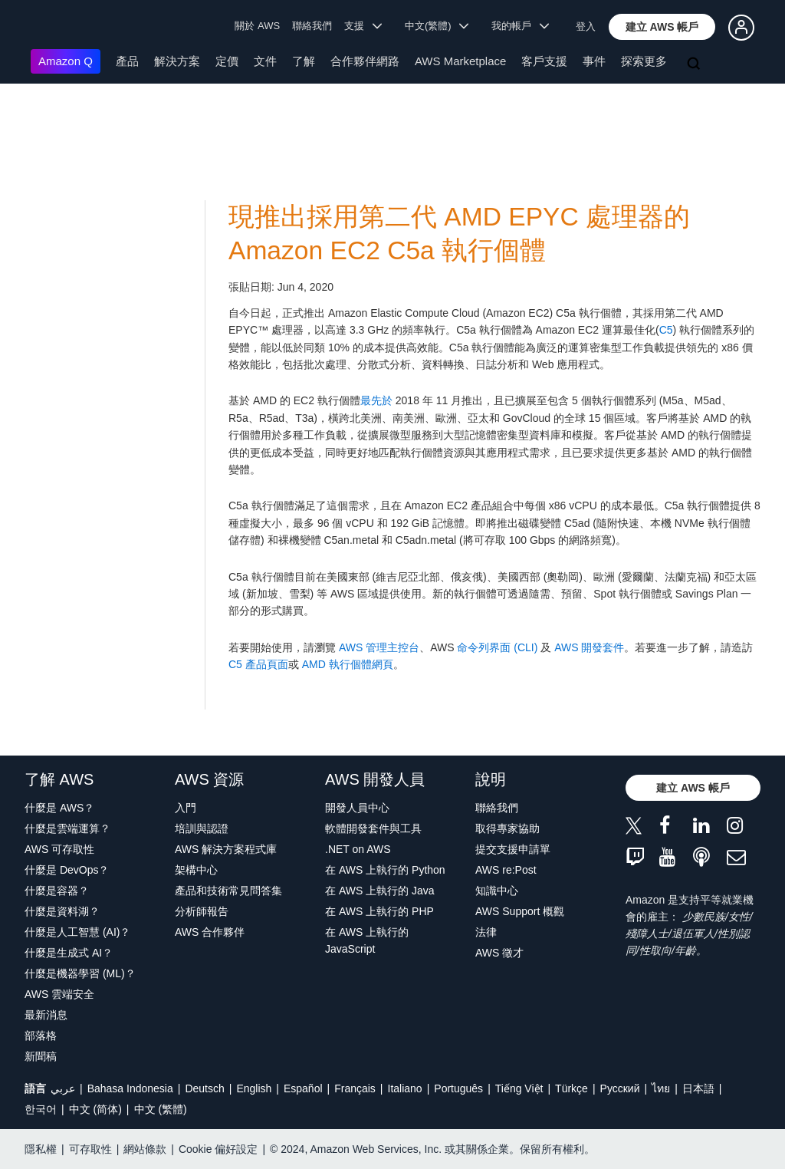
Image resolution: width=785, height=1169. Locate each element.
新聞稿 (41, 1056)
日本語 (698, 1088)
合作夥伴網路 (364, 61)
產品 (127, 61)
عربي (63, 1088)
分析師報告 (201, 911)
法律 (486, 932)
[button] (662, 27)
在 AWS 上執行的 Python (385, 870)
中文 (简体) (95, 1109)
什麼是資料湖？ (62, 911)
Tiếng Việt (519, 1088)
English (253, 1088)
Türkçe (571, 1088)
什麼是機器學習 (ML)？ (80, 973)
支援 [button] (363, 25)
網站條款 (144, 1149)
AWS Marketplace (460, 61)
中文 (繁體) (160, 1109)
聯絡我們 (312, 25)
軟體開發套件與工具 (373, 828)
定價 (226, 61)
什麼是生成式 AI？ (69, 953)
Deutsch (204, 1088)
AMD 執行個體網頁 (346, 664)
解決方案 (177, 61)
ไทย (661, 1088)
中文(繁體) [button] (437, 25)
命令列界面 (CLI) (497, 647)
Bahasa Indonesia (130, 1088)
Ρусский (620, 1088)
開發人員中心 (357, 808)
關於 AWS (257, 25)
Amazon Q (65, 61)
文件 (265, 61)
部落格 (41, 1035)
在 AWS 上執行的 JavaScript (367, 940)
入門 (185, 808)
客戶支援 (544, 61)
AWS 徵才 (499, 953)
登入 (586, 26)
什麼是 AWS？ (59, 808)
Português (458, 1088)
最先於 (376, 400)
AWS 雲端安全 (59, 994)
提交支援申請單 (512, 849)
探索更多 (644, 61)
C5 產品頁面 (258, 664)
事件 (594, 61)
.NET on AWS (358, 849)
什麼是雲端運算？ (67, 828)
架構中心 (196, 870)
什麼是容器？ (57, 890)
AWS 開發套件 (589, 647)
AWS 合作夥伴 (210, 932)
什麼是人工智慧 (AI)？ (77, 932)
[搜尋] (695, 64)
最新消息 (46, 1015)
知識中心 (496, 890)
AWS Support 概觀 (519, 911)
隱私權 (41, 1149)
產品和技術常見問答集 (228, 890)
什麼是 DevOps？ (67, 870)
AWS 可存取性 (59, 849)
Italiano (405, 1088)
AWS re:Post (506, 870)
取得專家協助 (507, 828)
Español (303, 1088)
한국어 (41, 1109)
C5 (666, 330)
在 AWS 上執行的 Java (380, 890)
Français (355, 1088)
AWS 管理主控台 (379, 647)
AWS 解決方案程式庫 (226, 849)
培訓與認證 (201, 828)
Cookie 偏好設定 (218, 1149)
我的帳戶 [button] (520, 25)
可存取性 (90, 1149)
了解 (303, 61)
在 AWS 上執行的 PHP (379, 911)
